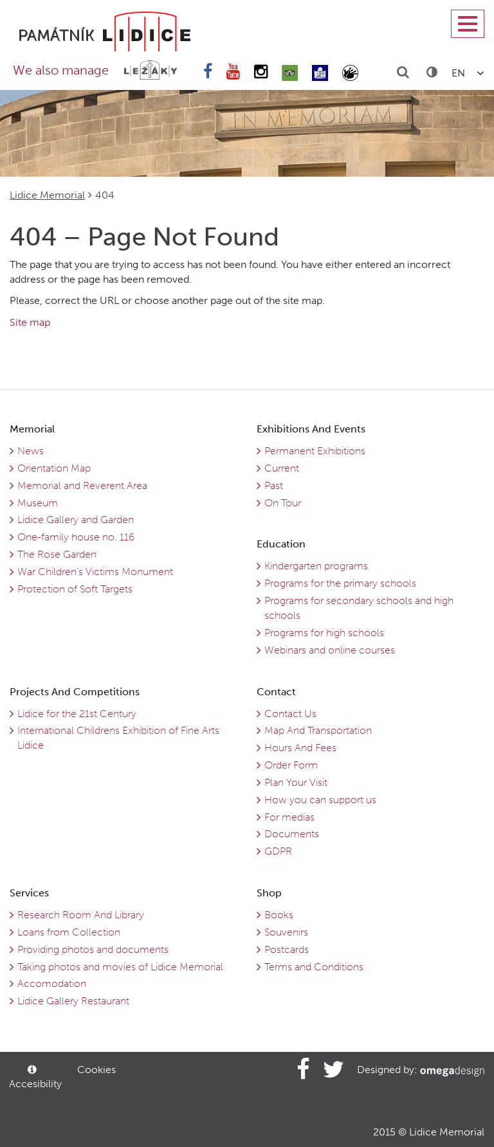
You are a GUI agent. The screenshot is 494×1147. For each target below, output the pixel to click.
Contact (276, 692)
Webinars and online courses (329, 650)
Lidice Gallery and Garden (75, 519)
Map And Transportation (318, 730)
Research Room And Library (80, 915)
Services (29, 893)
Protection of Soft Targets (75, 589)
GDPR (278, 851)
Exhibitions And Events (311, 429)
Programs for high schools (324, 633)
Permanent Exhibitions (314, 451)
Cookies (96, 1069)
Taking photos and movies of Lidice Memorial (120, 967)
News (30, 451)
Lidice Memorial (47, 195)
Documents (291, 834)
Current (281, 468)
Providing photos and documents (93, 949)
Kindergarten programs (316, 566)
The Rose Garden (56, 554)
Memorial (32, 429)
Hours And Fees (300, 748)
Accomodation (51, 983)
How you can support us (320, 800)
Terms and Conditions (313, 967)
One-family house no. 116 (75, 537)
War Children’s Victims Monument (95, 571)
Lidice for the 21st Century (76, 713)
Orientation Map (54, 468)
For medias (289, 817)
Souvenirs (286, 932)
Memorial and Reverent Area (82, 485)
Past (273, 485)
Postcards (286, 949)
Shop (269, 893)
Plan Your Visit (295, 782)
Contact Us (290, 713)
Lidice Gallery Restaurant (73, 1001)
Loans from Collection (68, 932)
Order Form (291, 765)
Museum (37, 503)
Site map (30, 322)
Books (278, 915)
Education (281, 544)
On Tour (282, 503)
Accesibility (34, 1077)
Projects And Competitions (75, 692)
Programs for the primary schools (340, 583)
